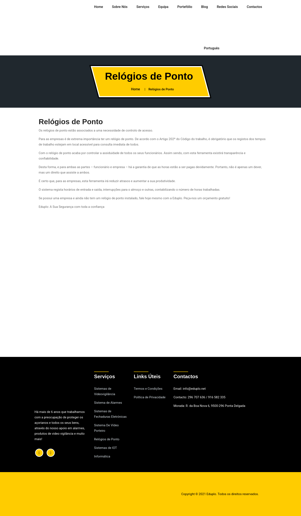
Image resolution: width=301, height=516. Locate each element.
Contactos (254, 7)
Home (98, 7)
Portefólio (184, 7)
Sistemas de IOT (105, 448)
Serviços (142, 7)
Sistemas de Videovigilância (104, 391)
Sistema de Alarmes (108, 403)
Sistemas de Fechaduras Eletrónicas (110, 414)
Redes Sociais (227, 7)
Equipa (163, 7)
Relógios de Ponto (106, 439)
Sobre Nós (120, 7)
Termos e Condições (148, 389)
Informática (102, 456)
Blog (204, 7)
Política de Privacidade (150, 397)
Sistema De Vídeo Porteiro (106, 428)
